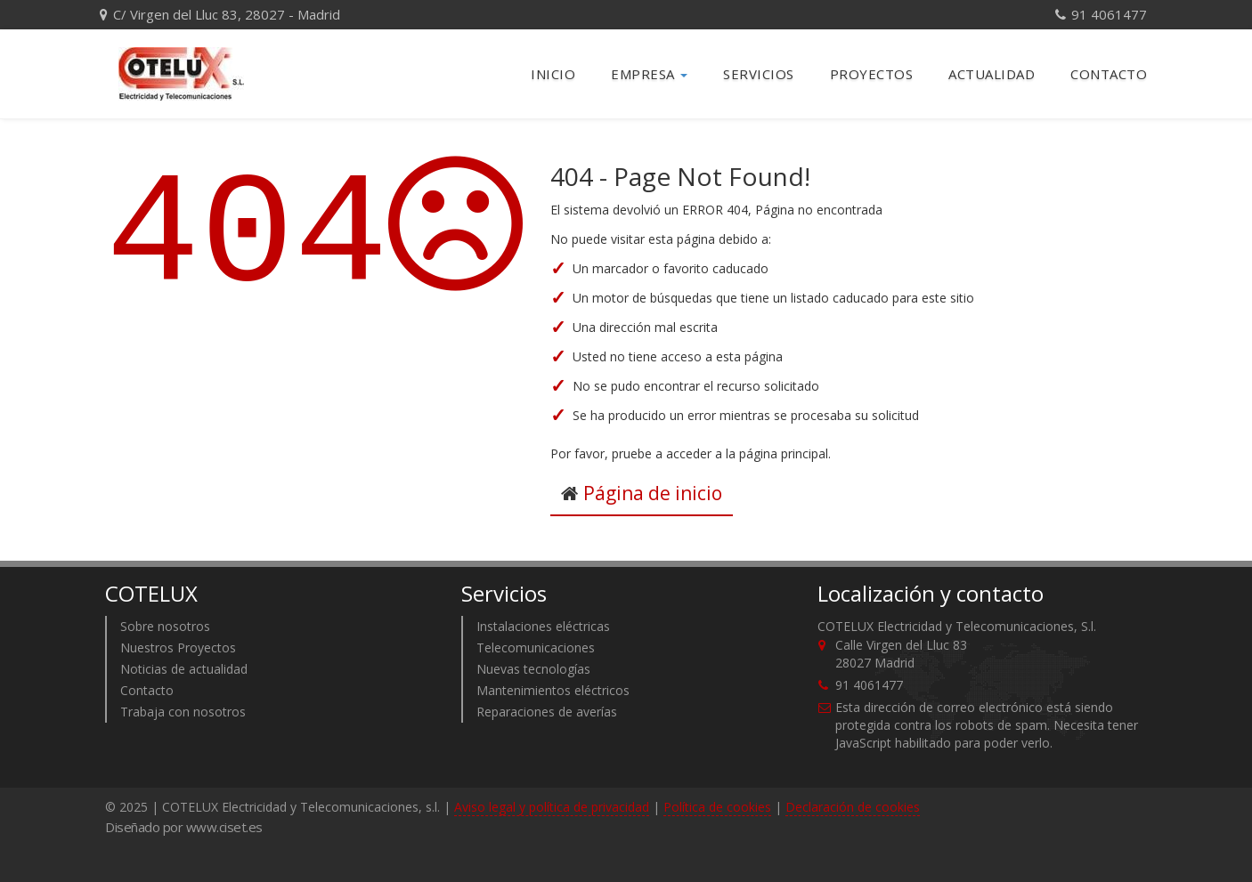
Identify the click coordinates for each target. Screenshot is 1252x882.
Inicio (553, 74)
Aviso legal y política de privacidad (551, 806)
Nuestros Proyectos (178, 647)
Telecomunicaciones (535, 647)
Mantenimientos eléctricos (553, 690)
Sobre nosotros (165, 626)
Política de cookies (717, 806)
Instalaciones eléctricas (543, 626)
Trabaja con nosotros (183, 711)
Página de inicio (652, 493)
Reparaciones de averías (546, 711)
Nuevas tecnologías (533, 668)
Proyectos (872, 74)
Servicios (758, 74)
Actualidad (991, 74)
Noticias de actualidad (184, 668)
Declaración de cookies (852, 806)
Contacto (1108, 74)
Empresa (649, 74)
